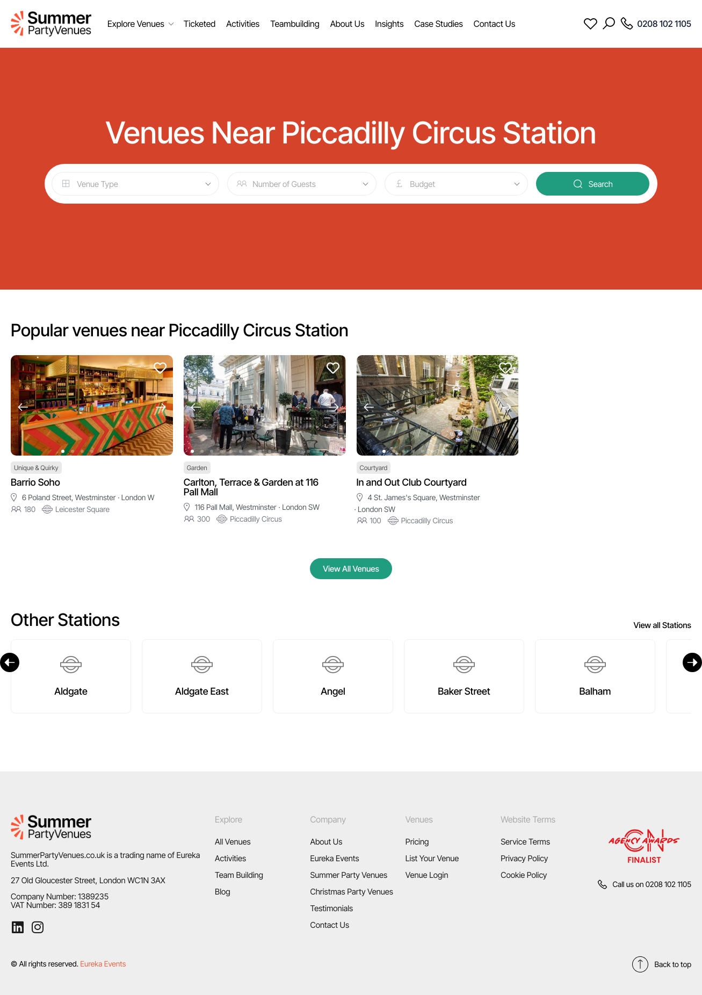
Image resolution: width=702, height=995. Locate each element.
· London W (136, 497)
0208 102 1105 (668, 884)
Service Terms (525, 842)
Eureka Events (334, 858)
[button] (23, 407)
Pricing (417, 842)
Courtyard (374, 468)
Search (593, 183)
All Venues (233, 842)
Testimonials (331, 908)
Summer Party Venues (348, 875)
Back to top (661, 964)
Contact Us (329, 925)
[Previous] (9, 662)
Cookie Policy (524, 875)
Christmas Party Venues (351, 891)
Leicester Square (76, 509)
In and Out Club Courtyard (412, 482)
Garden (197, 468)
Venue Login (427, 875)
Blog (222, 891)
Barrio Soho (35, 482)
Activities (230, 858)
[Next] (692, 662)
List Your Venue (432, 858)
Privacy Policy (524, 858)
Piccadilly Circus (249, 519)
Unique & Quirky (36, 468)
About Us (326, 842)
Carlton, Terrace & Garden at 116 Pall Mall (251, 487)
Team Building (239, 875)
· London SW (299, 507)
